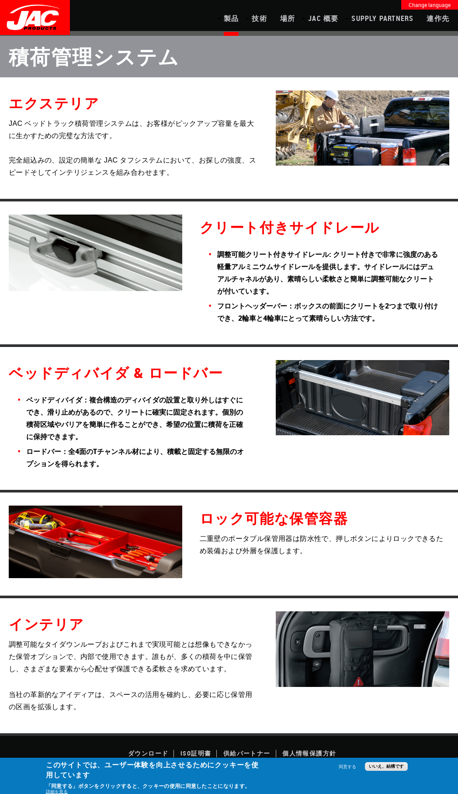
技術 (259, 18)
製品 (231, 18)
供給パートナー (247, 753)
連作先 (438, 18)
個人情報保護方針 (309, 753)
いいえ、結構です (386, 766)
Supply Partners (382, 18)
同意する (347, 766)
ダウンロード (148, 753)
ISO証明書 (195, 753)
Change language (430, 4)
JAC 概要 (323, 18)
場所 (287, 18)
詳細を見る (57, 791)
